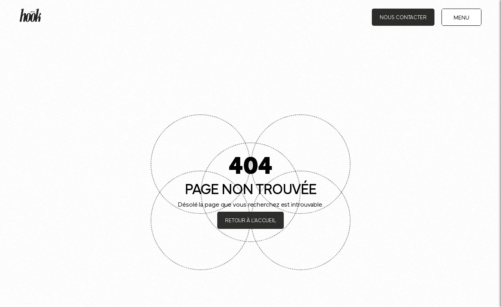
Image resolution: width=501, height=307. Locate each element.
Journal (56, 36)
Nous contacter (403, 17)
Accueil (31, 36)
